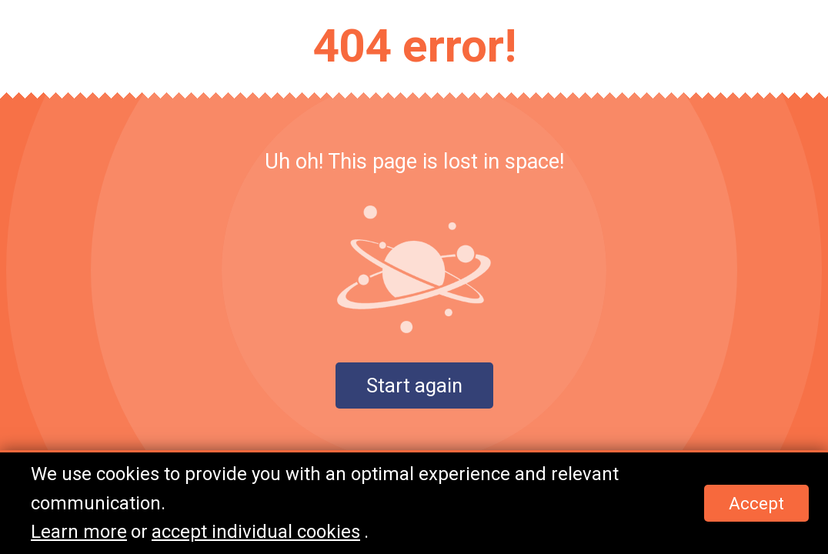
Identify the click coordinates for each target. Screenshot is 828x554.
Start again (414, 385)
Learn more (79, 531)
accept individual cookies (256, 531)
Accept (756, 503)
